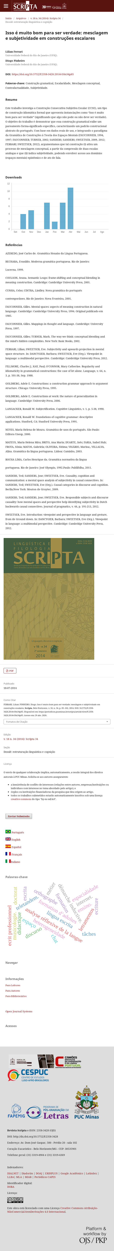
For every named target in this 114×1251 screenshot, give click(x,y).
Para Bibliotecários (16, 996)
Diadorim (27, 1173)
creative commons (21, 799)
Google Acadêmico (72, 1173)
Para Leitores (12, 985)
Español (13, 847)
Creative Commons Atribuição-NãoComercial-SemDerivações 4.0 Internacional (52, 1209)
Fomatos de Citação (17, 721)
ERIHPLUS (51, 1173)
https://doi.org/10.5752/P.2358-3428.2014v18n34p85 (43, 74)
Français (16, 854)
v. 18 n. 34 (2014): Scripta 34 (45, 18)
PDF (11, 670)
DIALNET (13, 1173)
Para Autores (12, 990)
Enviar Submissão (19, 816)
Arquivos (21, 18)
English (12, 839)
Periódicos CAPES (45, 1177)
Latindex (91, 1173)
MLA (19, 1177)
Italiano (12, 862)
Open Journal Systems (18, 1011)
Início (8, 18)
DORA (10, 1186)
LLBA (10, 1177)
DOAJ (39, 1173)
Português (14, 832)
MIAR (28, 1177)
